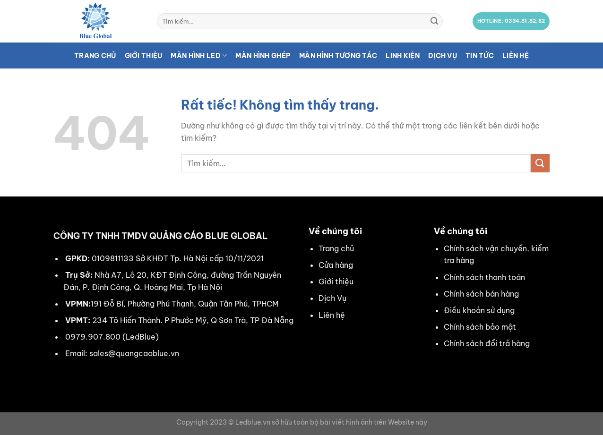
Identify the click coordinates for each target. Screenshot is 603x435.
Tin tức (479, 55)
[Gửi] (434, 21)
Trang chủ (95, 55)
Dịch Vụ (332, 298)
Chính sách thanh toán (484, 277)
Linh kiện (403, 55)
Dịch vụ (442, 55)
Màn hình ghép (263, 55)
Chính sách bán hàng (481, 294)
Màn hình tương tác (338, 55)
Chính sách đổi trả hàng (487, 343)
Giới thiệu (144, 55)
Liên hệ (515, 55)
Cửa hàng (336, 265)
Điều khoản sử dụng (479, 310)
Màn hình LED (199, 55)
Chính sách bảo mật (480, 327)
